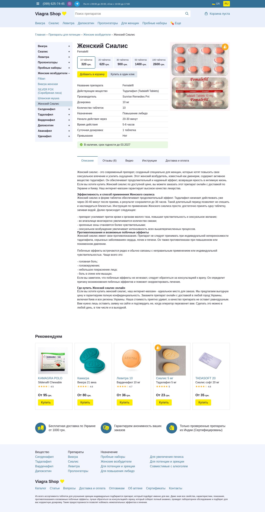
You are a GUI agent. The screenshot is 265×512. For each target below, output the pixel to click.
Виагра (40, 23)
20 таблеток (104, 63)
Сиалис (54, 23)
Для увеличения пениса (167, 456)
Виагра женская (48, 84)
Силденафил (46, 109)
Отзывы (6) (110, 160)
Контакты (175, 488)
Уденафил (45, 136)
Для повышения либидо (118, 471)
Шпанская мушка (48, 98)
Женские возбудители (52, 73)
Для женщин (130, 23)
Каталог (40, 488)
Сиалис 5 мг (171, 363)
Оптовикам (117, 488)
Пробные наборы (154, 23)
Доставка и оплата (177, 160)
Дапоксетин (86, 23)
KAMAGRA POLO (53, 363)
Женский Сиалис (48, 103)
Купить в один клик (123, 74)
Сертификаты (155, 488)
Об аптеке (135, 488)
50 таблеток (140, 63)
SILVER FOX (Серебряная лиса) (50, 91)
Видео (129, 160)
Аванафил (45, 130)
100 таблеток (158, 63)
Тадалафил (45, 114)
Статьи (54, 488)
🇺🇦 (213, 3)
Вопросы (69, 488)
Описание (87, 160)
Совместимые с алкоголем (169, 466)
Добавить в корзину (92, 74)
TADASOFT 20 (210, 363)
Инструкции (149, 160)
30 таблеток (122, 63)
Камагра (92, 363)
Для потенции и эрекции (118, 466)
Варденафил (46, 120)
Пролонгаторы (108, 23)
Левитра (68, 23)
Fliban (41, 78)
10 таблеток (86, 63)
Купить (46, 402)
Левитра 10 (132, 363)
